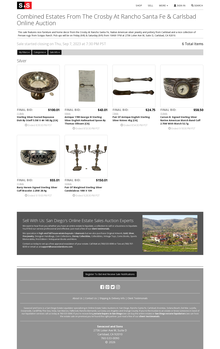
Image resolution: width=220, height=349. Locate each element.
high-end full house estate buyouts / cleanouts (62, 233)
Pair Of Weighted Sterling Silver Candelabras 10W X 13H (83, 189)
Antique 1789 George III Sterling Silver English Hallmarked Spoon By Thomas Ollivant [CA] (85, 120)
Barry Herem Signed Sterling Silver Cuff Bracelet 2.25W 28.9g (37, 189)
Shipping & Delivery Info (112, 298)
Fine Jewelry (28, 236)
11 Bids (20, 113)
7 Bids (115, 113)
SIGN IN (179, 5)
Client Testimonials (137, 298)
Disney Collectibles (81, 236)
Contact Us (91, 298)
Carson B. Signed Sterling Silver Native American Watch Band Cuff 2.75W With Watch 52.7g (180, 120)
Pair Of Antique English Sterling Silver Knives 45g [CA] (131, 118)
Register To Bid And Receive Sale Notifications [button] (110, 274)
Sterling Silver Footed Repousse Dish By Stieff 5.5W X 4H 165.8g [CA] (37, 118)
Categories (40, 52)
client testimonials (100, 228)
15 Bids (163, 113)
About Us (77, 298)
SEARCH (197, 5)
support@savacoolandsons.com (56, 246)
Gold (125, 233)
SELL (150, 5)
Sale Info (55, 52)
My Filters (24, 52)
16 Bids (68, 184)
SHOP (139, 5)
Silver (131, 233)
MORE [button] (163, 5)
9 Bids (67, 113)
